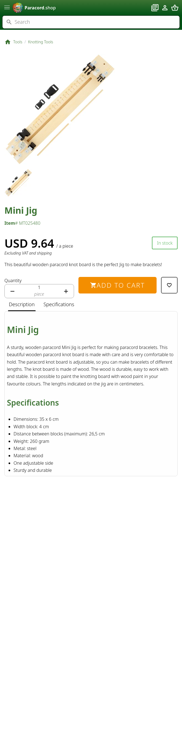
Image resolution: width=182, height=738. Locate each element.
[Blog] (155, 8)
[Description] (21, 304)
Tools (17, 41)
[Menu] (7, 7)
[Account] (165, 8)
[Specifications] (58, 304)
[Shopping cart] (175, 8)
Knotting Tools (40, 41)
